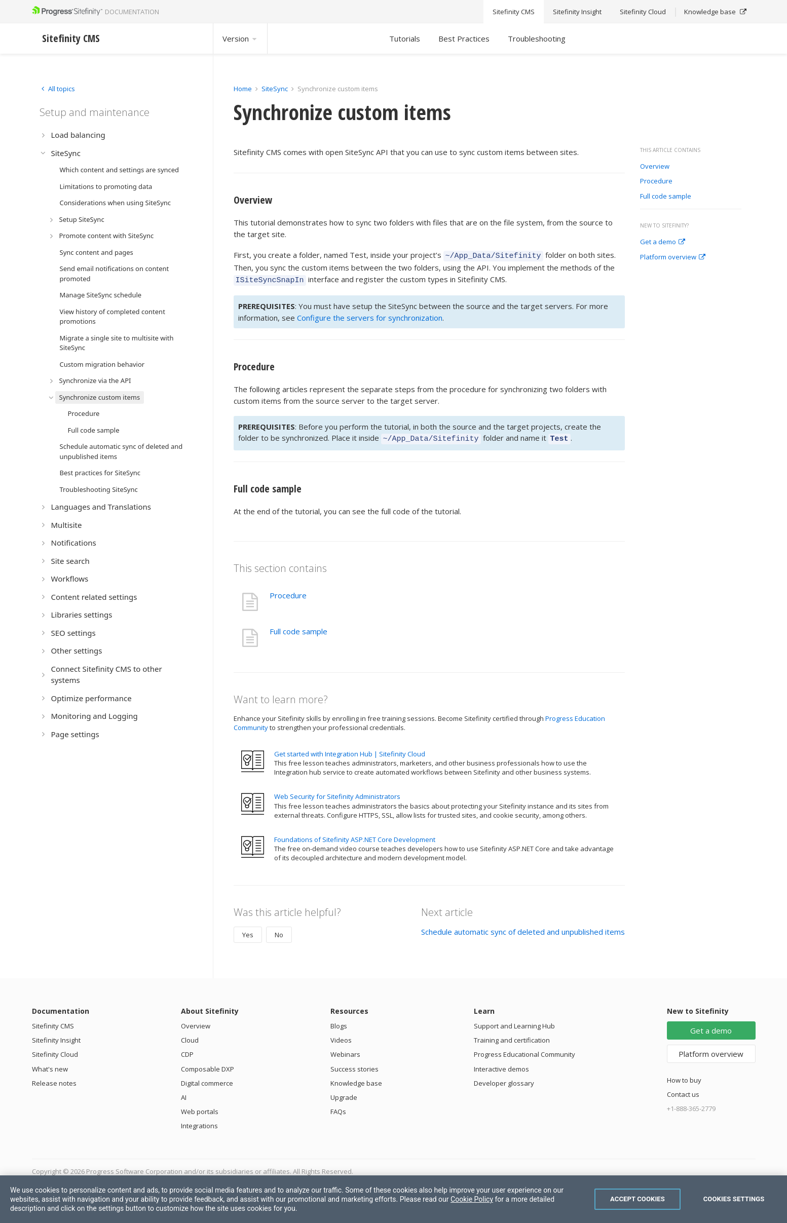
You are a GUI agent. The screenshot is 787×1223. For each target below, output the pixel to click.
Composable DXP (207, 1064)
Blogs (338, 1021)
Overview (654, 167)
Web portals (199, 1107)
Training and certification (512, 1035)
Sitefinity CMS (53, 1021)
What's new (50, 1064)
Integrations (199, 1121)
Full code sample (665, 197)
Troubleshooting (537, 38)
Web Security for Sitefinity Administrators (337, 791)
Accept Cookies (637, 1199)
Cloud (190, 1035)
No (279, 930)
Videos (341, 1035)
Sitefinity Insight (56, 1035)
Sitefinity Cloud (55, 1049)
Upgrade (343, 1092)
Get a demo (662, 242)
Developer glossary (504, 1078)
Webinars (345, 1049)
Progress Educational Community (524, 1049)
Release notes (54, 1078)
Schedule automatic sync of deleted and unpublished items (523, 927)
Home (243, 88)
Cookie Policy (472, 1199)
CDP (187, 1049)
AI (183, 1092)
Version (240, 38)
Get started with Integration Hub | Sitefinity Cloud (349, 749)
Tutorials (404, 38)
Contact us (683, 1089)
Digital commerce (207, 1078)
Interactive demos (501, 1064)
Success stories (354, 1064)
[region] (393, 1199)
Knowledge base (356, 1078)
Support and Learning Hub (514, 1021)
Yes (247, 930)
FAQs (338, 1107)
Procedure (656, 181)
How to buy (684, 1075)
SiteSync (274, 88)
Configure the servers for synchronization (369, 315)
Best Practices (464, 38)
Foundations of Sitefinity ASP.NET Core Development (354, 834)
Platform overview (672, 257)
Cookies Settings (734, 1199)
